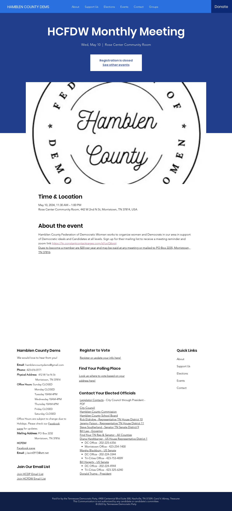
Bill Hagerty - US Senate (94, 462)
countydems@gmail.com (50, 365)
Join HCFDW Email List (31, 478)
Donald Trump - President (95, 473)
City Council (87, 408)
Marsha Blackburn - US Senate (98, 450)
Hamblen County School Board (99, 415)
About (180, 359)
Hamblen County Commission (98, 411)
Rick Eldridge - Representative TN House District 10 (111, 419)
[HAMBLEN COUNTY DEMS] (29, 6)
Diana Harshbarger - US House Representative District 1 (113, 439)
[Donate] (221, 6)
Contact (181, 388)
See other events (116, 65)
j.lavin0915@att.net (37, 453)
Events (181, 380)
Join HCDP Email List (30, 474)
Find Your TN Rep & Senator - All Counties (106, 435)
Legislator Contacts (92, 400)
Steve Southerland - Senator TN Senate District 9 (109, 427)
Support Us (183, 366)
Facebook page (26, 448)
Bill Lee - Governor (91, 431)
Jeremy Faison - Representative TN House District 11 (112, 423)
